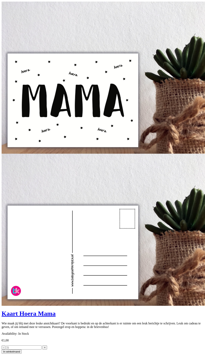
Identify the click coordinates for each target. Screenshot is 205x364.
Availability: (9, 333)
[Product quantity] (24, 347)
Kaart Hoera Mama (29, 313)
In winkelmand (11, 351)
